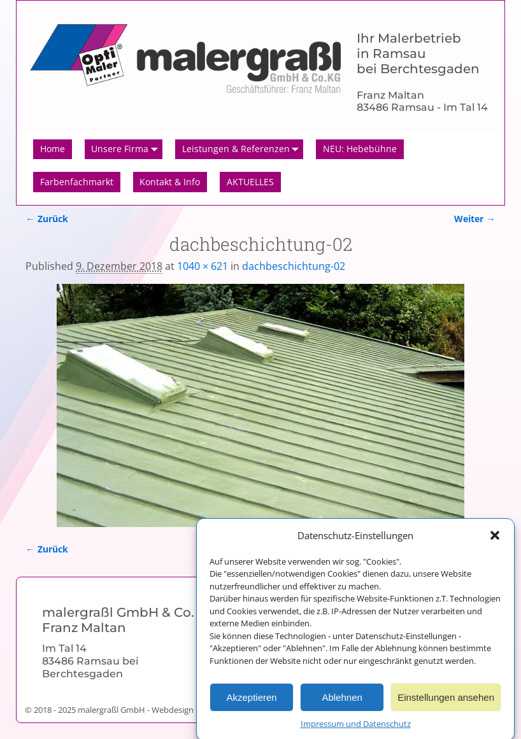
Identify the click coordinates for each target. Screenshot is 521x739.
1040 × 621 (202, 266)
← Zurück (46, 219)
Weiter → (474, 219)
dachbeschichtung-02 (293, 266)
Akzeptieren (251, 703)
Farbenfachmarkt (76, 182)
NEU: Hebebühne (360, 149)
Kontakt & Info (169, 182)
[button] (495, 541)
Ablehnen (342, 703)
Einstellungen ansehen (445, 703)
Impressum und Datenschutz (356, 729)
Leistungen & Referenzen (243, 149)
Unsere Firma (126, 149)
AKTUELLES (250, 182)
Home (52, 149)
